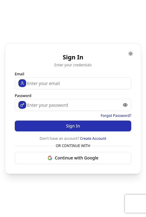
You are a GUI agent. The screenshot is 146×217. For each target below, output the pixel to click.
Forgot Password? (116, 115)
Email (19, 74)
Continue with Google (73, 158)
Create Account (93, 138)
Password (23, 95)
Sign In (73, 126)
